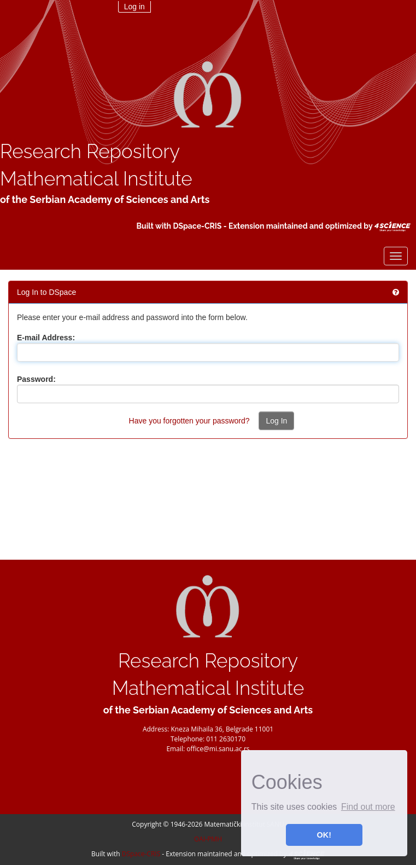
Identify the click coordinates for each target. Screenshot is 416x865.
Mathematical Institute (96, 178)
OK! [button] (324, 835)
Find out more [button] (368, 806)
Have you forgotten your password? (189, 420)
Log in (134, 6)
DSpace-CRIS (197, 226)
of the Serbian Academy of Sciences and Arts (104, 199)
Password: (36, 379)
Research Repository (90, 151)
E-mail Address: (46, 337)
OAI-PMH (208, 839)
